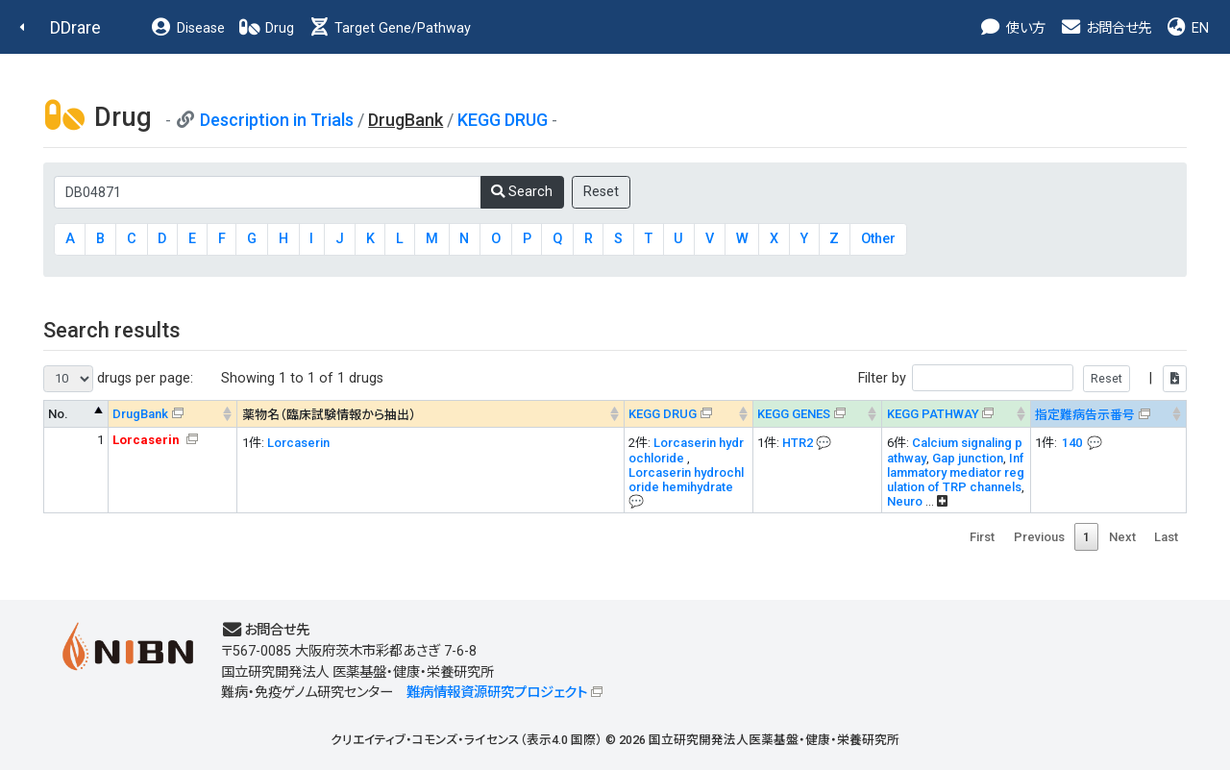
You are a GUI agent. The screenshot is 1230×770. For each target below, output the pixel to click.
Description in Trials (277, 120)
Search (522, 192)
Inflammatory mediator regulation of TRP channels (955, 472)
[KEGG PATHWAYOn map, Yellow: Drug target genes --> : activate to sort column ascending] (956, 414)
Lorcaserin (298, 442)
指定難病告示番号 (1085, 415)
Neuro (904, 501)
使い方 (1012, 28)
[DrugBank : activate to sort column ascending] (173, 414)
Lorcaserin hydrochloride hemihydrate (686, 479)
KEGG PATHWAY (933, 414)
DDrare (75, 27)
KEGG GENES (793, 414)
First (982, 537)
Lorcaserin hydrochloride (686, 450)
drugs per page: (118, 378)
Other (878, 239)
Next (1122, 537)
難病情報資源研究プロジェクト (496, 692)
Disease (187, 28)
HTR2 (797, 442)
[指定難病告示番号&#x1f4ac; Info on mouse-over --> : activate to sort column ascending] (1108, 414)
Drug (266, 28)
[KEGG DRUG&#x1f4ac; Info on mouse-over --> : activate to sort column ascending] (688, 414)
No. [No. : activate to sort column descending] (58, 414)
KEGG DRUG (502, 120)
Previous (1039, 537)
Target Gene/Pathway (389, 28)
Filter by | (1022, 378)
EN (1187, 28)
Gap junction (967, 458)
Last (1166, 537)
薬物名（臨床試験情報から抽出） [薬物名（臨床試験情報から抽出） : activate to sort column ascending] (329, 415)
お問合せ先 (1105, 28)
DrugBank (140, 414)
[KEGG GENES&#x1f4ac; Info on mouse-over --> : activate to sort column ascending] (816, 414)
